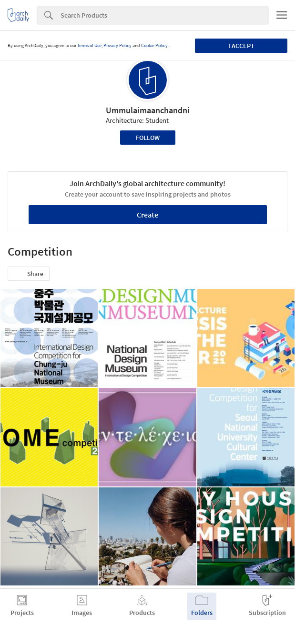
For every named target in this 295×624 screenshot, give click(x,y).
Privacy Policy (117, 45)
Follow (148, 137)
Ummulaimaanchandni (148, 110)
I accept (241, 45)
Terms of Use (89, 45)
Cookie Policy (154, 45)
